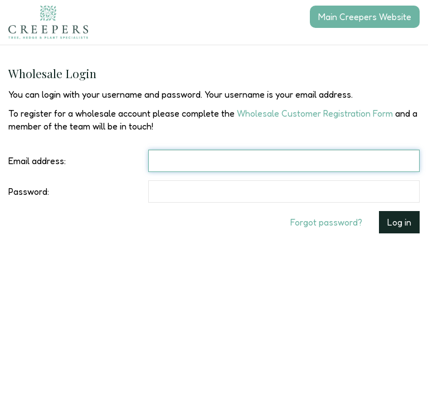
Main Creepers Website (364, 16)
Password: (28, 191)
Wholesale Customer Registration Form (315, 113)
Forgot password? (326, 222)
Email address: (37, 160)
